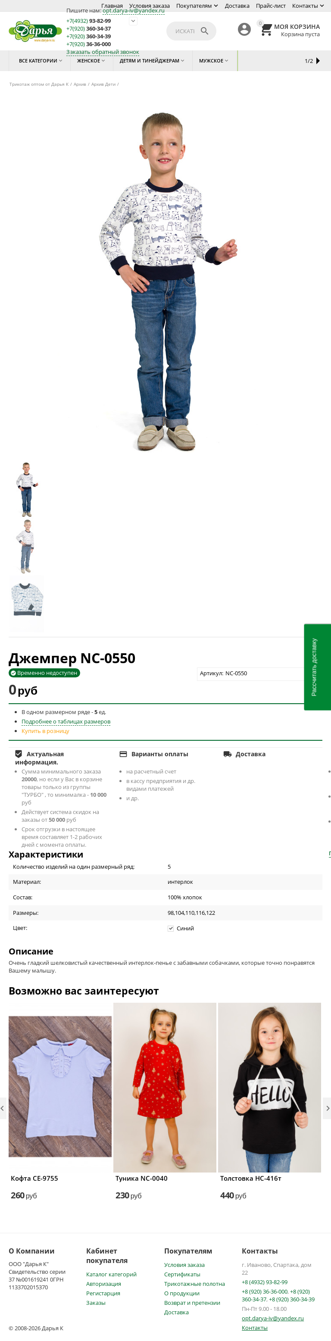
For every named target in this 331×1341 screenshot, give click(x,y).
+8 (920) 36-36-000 (264, 1291)
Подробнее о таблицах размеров (66, 721)
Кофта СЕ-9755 (34, 1178)
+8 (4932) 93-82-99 (264, 1282)
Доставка (237, 5)
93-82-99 (88, 21)
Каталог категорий (111, 1274)
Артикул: (211, 673)
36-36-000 (88, 44)
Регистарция (103, 1293)
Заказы (96, 1303)
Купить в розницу (45, 731)
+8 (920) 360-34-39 (292, 1299)
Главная (112, 5)
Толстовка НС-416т (250, 1178)
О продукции (182, 1293)
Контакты (305, 5)
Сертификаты (182, 1274)
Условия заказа (149, 5)
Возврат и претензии (192, 1303)
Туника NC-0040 (142, 1178)
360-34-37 (88, 28)
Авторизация (103, 1284)
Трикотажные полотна (194, 1284)
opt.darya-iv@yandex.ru (134, 10)
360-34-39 (88, 36)
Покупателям (194, 5)
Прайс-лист (271, 5)
